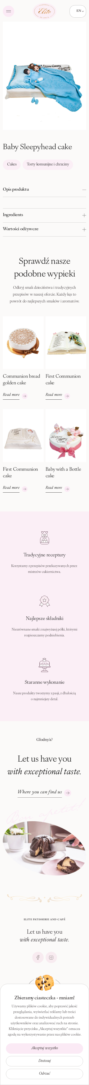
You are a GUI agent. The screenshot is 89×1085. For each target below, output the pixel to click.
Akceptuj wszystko (44, 1048)
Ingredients (13, 215)
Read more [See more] (11, 395)
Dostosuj (44, 1061)
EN (78, 10)
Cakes (11, 164)
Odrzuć (44, 1074)
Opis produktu (16, 189)
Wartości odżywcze (20, 229)
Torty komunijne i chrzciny (48, 164)
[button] (44, 190)
